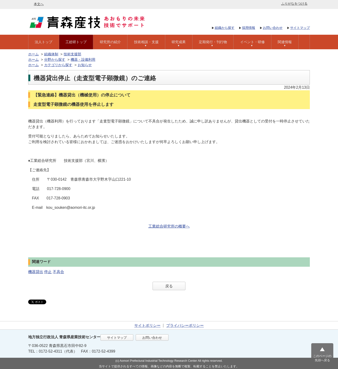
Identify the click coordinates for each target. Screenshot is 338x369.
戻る (169, 286)
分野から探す (54, 59)
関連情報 (285, 42)
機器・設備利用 (83, 59)
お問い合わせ (273, 28)
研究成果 (179, 42)
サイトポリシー (147, 325)
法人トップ (43, 42)
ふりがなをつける (294, 3)
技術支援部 (72, 54)
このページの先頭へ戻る (322, 358)
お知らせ (85, 65)
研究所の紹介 (110, 42)
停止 (48, 272)
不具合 (58, 272)
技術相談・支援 (146, 42)
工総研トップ (76, 42)
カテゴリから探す (58, 65)
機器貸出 (35, 272)
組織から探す (224, 28)
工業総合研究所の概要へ (169, 226)
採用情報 (248, 28)
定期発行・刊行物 (213, 42)
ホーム (33, 54)
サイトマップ (300, 28)
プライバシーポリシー (185, 325)
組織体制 (51, 54)
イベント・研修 (252, 42)
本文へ (39, 4)
